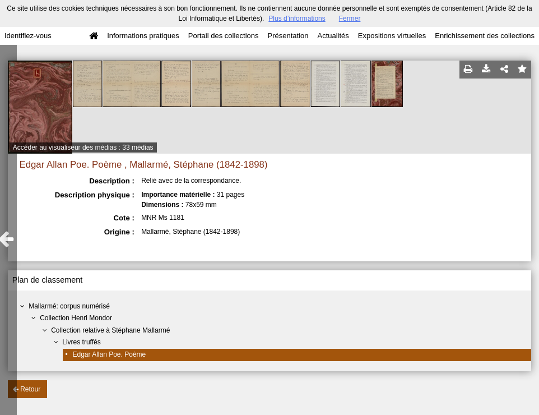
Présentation (287, 35)
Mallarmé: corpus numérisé (69, 306)
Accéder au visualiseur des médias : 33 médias (83, 147)
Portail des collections (223, 35)
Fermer (350, 18)
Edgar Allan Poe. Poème (109, 354)
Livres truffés (81, 342)
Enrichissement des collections (485, 35)
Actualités (333, 35)
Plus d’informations (296, 18)
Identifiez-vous (28, 35)
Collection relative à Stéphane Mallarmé (110, 330)
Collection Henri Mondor (76, 318)
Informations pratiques (143, 35)
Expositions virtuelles (392, 35)
